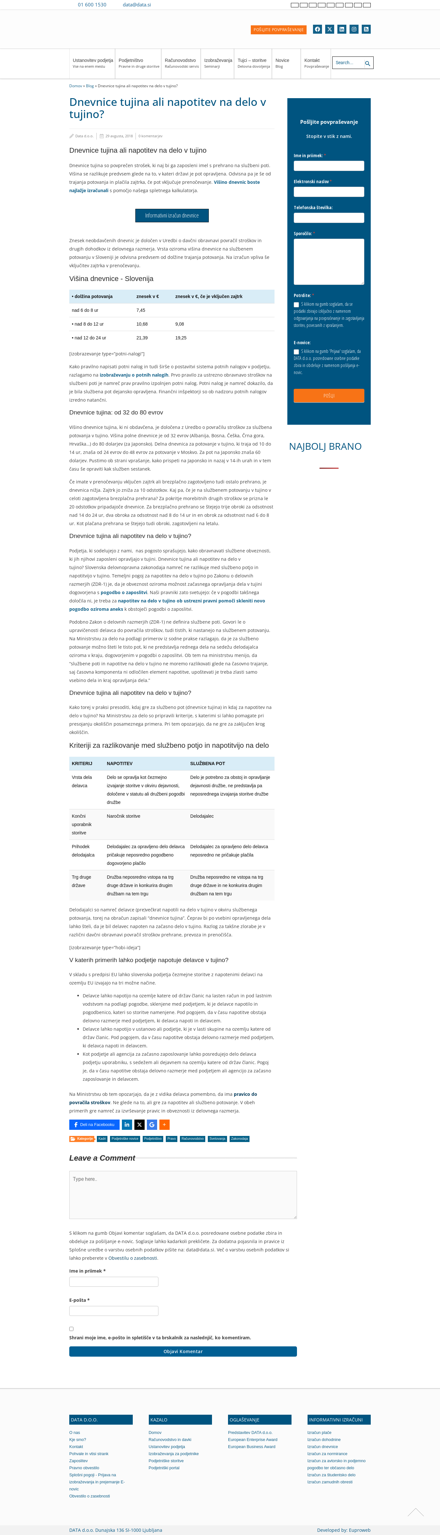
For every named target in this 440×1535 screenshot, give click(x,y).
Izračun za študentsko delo (332, 1474)
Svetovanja (217, 1138)
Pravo (171, 1138)
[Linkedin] (341, 29)
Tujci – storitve (254, 66)
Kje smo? (78, 1439)
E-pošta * (79, 1300)
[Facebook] (317, 29)
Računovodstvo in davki (171, 1439)
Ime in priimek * (87, 1271)
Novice (287, 66)
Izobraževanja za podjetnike (174, 1453)
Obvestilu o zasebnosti (132, 1258)
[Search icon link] (368, 64)
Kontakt (316, 66)
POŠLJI (329, 395)
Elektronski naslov (313, 181)
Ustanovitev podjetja (93, 66)
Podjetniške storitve (167, 1460)
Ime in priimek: (310, 155)
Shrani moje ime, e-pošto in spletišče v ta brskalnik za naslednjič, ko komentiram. (160, 1338)
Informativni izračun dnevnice (172, 215)
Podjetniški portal (165, 1467)
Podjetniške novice (125, 1138)
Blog (90, 85)
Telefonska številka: (313, 207)
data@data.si (137, 4)
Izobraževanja (218, 66)
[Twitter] (329, 29)
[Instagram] (354, 29)
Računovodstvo (182, 66)
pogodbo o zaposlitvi (124, 592)
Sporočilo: (304, 233)
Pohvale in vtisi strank (89, 1453)
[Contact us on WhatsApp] (171, 4)
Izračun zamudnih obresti (331, 1482)
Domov (75, 85)
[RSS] (366, 29)
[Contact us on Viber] (162, 4)
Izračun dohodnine (325, 1439)
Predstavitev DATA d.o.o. (251, 1432)
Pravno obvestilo (84, 1467)
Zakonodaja (239, 1138)
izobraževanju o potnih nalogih (134, 375)
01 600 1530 (92, 4)
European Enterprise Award (253, 1439)
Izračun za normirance (328, 1453)
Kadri (102, 1138)
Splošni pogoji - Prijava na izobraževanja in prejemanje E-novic (97, 1481)
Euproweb (360, 1530)
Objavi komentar (183, 1351)
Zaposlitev (78, 1460)
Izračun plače (320, 1432)
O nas (74, 1432)
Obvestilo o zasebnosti (90, 1496)
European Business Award (252, 1446)
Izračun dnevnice (323, 1446)
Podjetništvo (139, 66)
